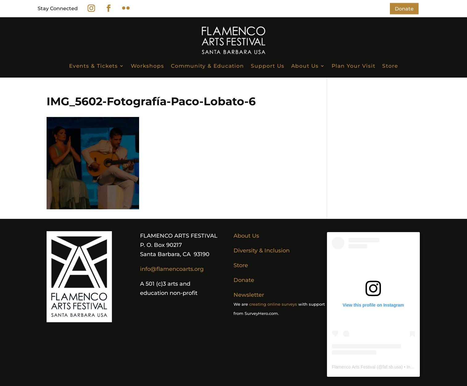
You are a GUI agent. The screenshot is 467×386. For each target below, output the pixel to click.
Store (390, 66)
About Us (305, 66)
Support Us (267, 66)
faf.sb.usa (391, 366)
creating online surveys (273, 304)
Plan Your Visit (353, 66)
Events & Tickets (93, 66)
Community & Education (207, 66)
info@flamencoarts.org (172, 269)
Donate (404, 8)
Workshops (147, 66)
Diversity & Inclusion (262, 250)
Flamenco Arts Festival (354, 366)
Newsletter (249, 295)
